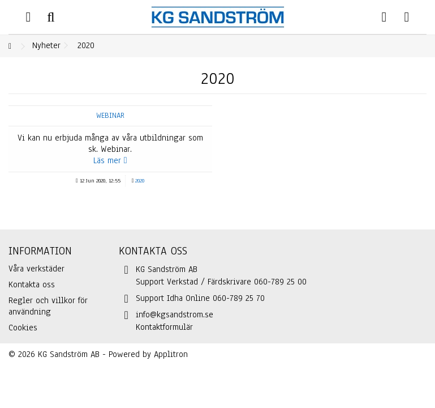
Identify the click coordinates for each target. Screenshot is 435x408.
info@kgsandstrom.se (174, 314)
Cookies (22, 327)
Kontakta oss (31, 284)
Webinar (110, 115)
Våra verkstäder (36, 268)
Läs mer (110, 160)
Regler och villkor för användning (48, 306)
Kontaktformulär (164, 327)
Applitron (171, 354)
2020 (139, 180)
